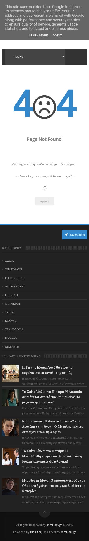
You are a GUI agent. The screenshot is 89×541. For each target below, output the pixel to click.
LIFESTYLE (12, 295)
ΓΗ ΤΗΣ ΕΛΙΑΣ (14, 278)
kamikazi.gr (54, 525)
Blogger (35, 532)
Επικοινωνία (75, 234)
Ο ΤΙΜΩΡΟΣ (13, 303)
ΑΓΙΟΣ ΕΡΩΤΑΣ (15, 286)
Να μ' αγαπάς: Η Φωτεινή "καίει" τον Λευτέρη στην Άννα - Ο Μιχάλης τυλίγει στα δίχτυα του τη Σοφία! (52, 426)
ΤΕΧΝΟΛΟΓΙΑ (14, 329)
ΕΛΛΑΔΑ (11, 338)
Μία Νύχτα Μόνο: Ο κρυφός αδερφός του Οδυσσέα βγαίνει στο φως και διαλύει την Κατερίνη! (53, 486)
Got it (57, 35)
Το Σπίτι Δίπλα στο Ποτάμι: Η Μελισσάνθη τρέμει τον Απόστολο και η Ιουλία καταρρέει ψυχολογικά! (52, 456)
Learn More (38, 35)
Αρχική (44, 201)
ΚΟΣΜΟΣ (11, 321)
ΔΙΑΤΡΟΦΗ (12, 346)
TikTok (9, 312)
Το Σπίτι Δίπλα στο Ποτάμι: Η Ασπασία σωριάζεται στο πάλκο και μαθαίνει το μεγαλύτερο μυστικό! (52, 397)
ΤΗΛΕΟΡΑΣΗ (13, 269)
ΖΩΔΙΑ (9, 260)
